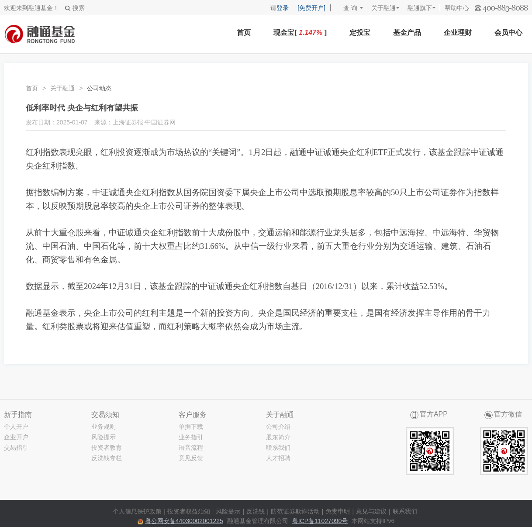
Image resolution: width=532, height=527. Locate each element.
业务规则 (103, 426)
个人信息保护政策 (137, 511)
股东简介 (278, 437)
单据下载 (191, 426)
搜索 (75, 7)
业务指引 (191, 437)
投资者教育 (106, 447)
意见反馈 (191, 458)
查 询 (346, 7)
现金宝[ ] (300, 32)
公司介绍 (278, 426)
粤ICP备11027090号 (320, 520)
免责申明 (337, 511)
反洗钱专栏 (106, 458)
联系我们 (278, 447)
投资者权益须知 (188, 511)
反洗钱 (255, 511)
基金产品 (407, 32)
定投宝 (359, 32)
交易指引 (16, 447)
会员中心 (508, 32)
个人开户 (16, 426)
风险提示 (103, 437)
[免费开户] (311, 7)
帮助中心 (457, 7)
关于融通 (383, 7)
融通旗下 (420, 7)
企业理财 (458, 32)
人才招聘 (278, 458)
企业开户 (16, 437)
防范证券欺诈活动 (295, 511)
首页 (244, 32)
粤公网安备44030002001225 (184, 520)
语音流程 (191, 447)
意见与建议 (371, 511)
